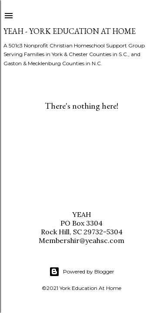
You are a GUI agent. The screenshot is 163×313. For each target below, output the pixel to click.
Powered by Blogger (81, 271)
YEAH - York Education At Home (69, 31)
